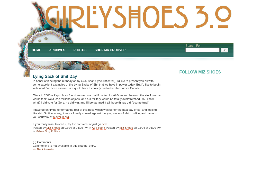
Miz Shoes (53, 127)
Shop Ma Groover (110, 50)
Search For (193, 46)
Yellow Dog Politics (48, 131)
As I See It (99, 127)
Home (36, 50)
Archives (57, 50)
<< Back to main (43, 149)
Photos (80, 50)
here (104, 124)
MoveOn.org (61, 116)
